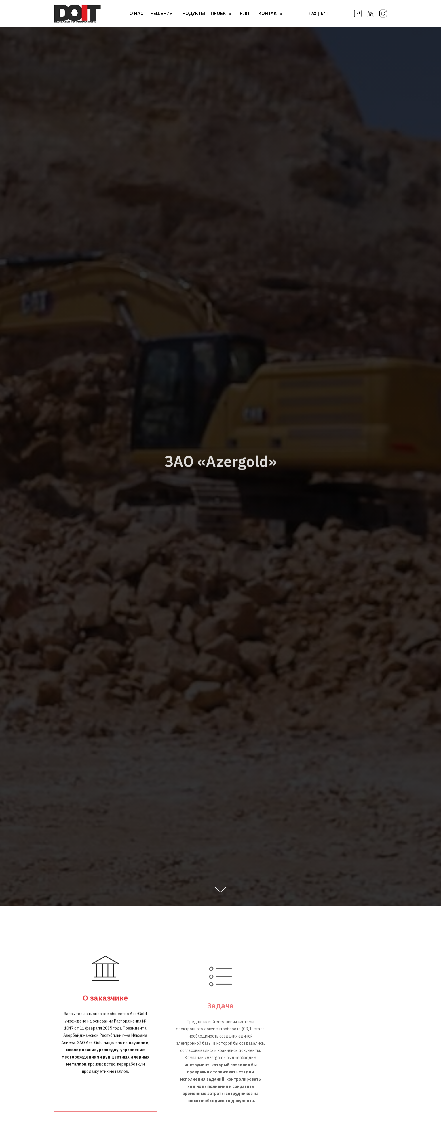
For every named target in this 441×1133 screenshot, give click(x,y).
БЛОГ (246, 13)
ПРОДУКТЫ (192, 13)
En (323, 13)
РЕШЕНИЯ (161, 13)
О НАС (136, 13)
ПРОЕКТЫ (222, 13)
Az (313, 13)
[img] (77, 13)
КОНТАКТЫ (271, 13)
